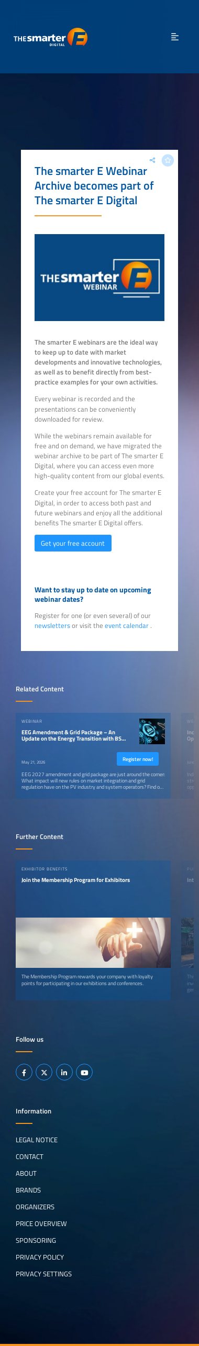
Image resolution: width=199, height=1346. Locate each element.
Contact (29, 1156)
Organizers (35, 1206)
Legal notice (37, 1139)
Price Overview (41, 1223)
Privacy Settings (44, 1273)
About (26, 1173)
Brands (28, 1190)
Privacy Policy (40, 1257)
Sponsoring (36, 1240)
